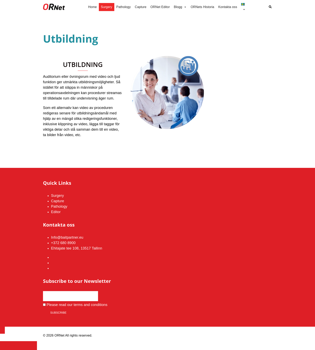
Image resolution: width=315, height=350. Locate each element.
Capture (140, 7)
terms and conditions (90, 305)
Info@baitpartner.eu (67, 237)
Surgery (106, 7)
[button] (270, 7)
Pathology (123, 7)
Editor (56, 212)
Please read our (75, 305)
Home (92, 7)
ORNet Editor (160, 7)
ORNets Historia (202, 7)
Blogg (180, 7)
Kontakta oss (227, 7)
